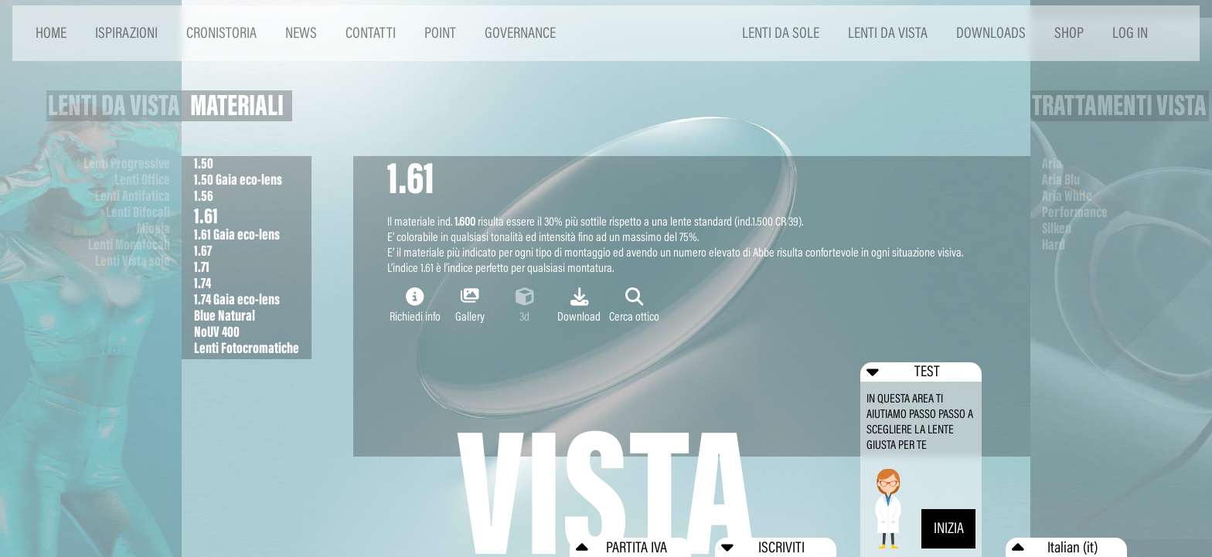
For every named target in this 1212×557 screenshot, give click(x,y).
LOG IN (1130, 32)
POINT (440, 32)
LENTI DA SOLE (780, 32)
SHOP (1069, 32)
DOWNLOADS (991, 32)
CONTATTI (371, 32)
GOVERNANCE (520, 32)
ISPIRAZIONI (126, 32)
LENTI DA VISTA (888, 32)
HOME (51, 32)
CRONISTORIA (221, 32)
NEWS (301, 32)
